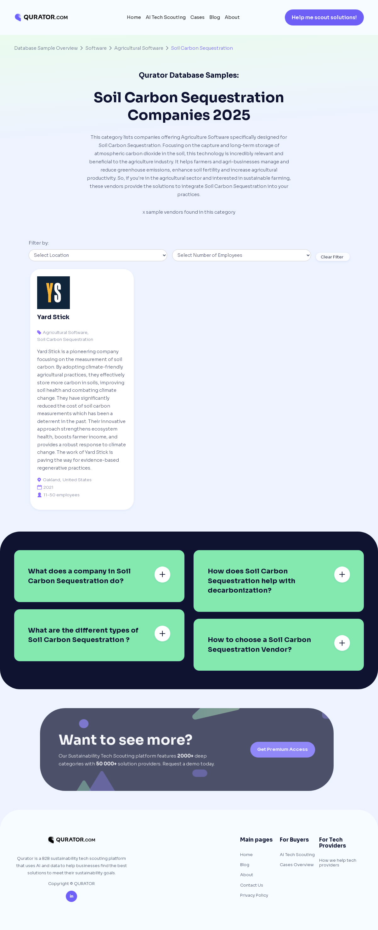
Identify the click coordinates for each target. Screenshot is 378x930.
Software (96, 48)
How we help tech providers (337, 862)
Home (134, 17)
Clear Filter (332, 257)
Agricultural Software (138, 48)
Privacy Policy (254, 895)
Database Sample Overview (46, 48)
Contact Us (251, 885)
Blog (214, 17)
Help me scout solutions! (324, 17)
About (232, 17)
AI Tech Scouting (166, 17)
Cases (197, 17)
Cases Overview (297, 865)
